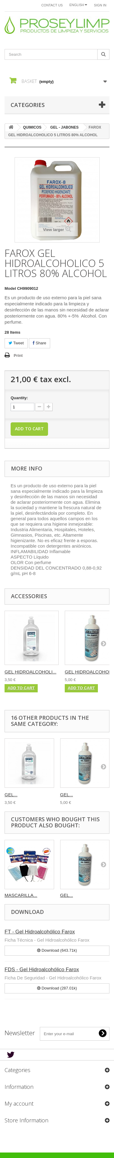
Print (18, 355)
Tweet (16, 343)
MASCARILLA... (21, 895)
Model (10, 288)
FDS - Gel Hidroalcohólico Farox (42, 969)
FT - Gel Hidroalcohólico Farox (40, 932)
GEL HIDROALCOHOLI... (30, 671)
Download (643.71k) (57, 950)
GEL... (11, 794)
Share (39, 343)
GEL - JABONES (64, 127)
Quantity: (19, 398)
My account (19, 1103)
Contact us (52, 5)
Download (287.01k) (57, 988)
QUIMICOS (32, 127)
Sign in (100, 5)
